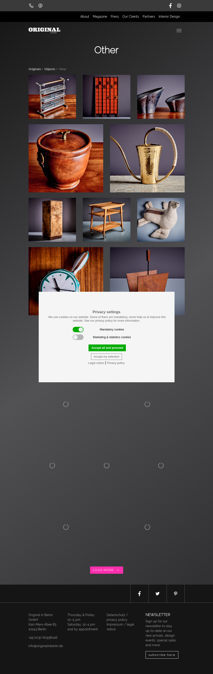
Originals (35, 69)
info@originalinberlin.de (46, 646)
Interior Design (169, 16)
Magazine (100, 16)
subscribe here (161, 655)
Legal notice (96, 363)
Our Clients (130, 16)
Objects (49, 69)
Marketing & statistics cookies (102, 337)
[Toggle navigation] (179, 30)
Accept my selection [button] (107, 356)
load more (106, 570)
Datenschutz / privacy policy (117, 617)
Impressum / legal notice (120, 627)
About (84, 16)
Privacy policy (115, 363)
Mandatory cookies (98, 329)
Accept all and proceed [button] (107, 347)
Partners (149, 16)
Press (115, 16)
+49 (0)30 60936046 (43, 637)
